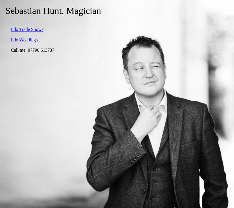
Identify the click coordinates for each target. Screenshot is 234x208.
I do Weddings (24, 39)
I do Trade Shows (27, 29)
